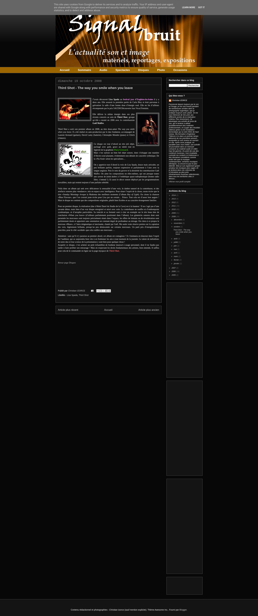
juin (175, 246)
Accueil (65, 70)
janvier (177, 264)
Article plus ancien (148, 309)
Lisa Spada (72, 295)
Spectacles (123, 70)
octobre (177, 227)
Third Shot (84, 295)
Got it (201, 7)
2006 (174, 271)
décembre (178, 220)
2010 (174, 209)
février (176, 260)
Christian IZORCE (179, 100)
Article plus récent (68, 309)
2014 (174, 195)
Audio (103, 70)
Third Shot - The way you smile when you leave (182, 232)
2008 (174, 216)
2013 (174, 199)
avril (176, 253)
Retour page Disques (67, 263)
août (176, 239)
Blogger (183, 610)
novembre (178, 223)
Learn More (188, 7)
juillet (176, 242)
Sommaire (84, 70)
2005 (174, 275)
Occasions (180, 70)
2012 (174, 202)
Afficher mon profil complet (179, 182)
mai (175, 249)
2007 (174, 268)
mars (176, 256)
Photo (161, 70)
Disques (143, 70)
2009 (174, 213)
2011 (174, 206)
